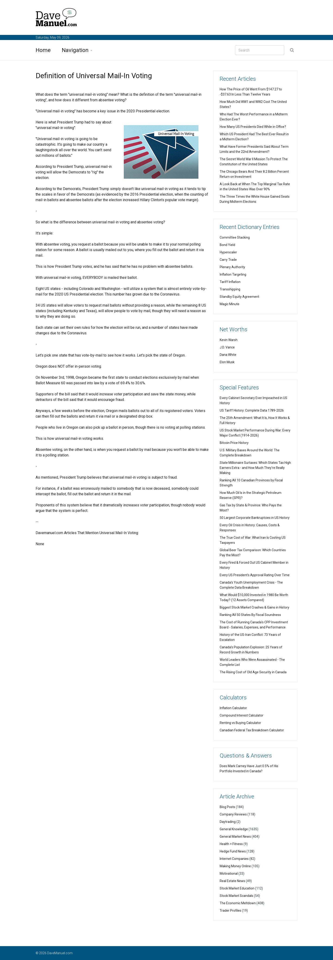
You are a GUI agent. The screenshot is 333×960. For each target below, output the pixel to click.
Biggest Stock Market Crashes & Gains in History (254, 607)
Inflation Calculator (233, 708)
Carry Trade (228, 260)
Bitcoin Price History (234, 443)
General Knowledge (234, 829)
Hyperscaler (228, 252)
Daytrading (228, 822)
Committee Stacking (235, 237)
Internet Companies (234, 859)
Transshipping (230, 289)
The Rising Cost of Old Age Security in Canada (253, 672)
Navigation (75, 50)
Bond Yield (227, 245)
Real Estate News (232, 881)
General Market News (235, 836)
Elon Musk (227, 362)
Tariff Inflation (230, 282)
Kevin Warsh (228, 340)
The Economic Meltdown (238, 903)
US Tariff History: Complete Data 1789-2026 (252, 410)
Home (43, 50)
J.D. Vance (227, 347)
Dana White (228, 355)
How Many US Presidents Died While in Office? (253, 127)
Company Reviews (233, 814)
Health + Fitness (231, 844)
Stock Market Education (237, 888)
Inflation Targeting (233, 274)
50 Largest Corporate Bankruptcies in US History (255, 518)
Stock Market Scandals (236, 896)
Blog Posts (227, 807)
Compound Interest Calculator (241, 715)
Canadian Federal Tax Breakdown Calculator (252, 730)
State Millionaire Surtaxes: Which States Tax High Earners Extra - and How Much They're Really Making (255, 468)
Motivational (229, 873)
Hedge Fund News (233, 851)
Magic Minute (229, 304)
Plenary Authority (232, 267)
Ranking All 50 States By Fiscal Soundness (250, 615)
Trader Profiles (230, 910)
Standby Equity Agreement (239, 296)
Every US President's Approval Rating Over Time (255, 575)
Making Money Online (235, 866)
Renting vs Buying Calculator (240, 723)
